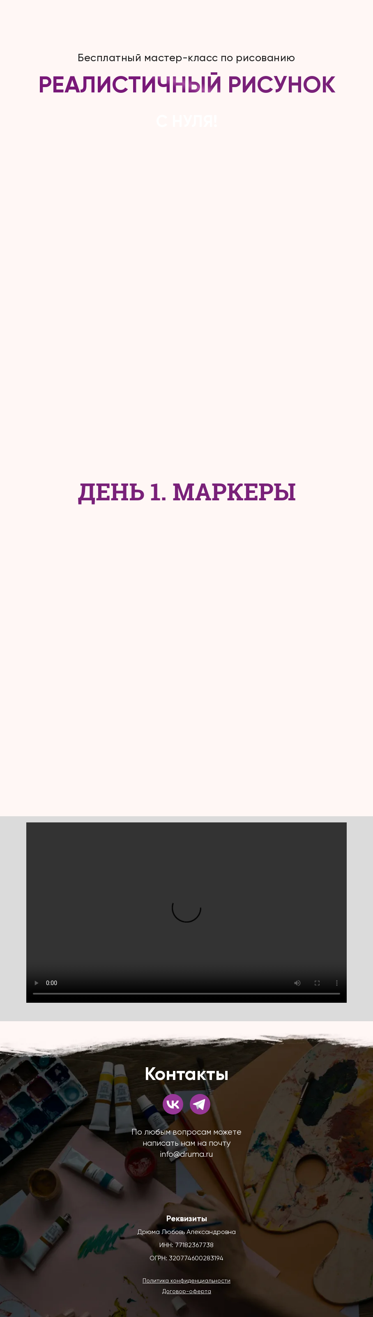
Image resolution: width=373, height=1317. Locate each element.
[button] (186, 1280)
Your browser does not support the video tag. (186, 912)
